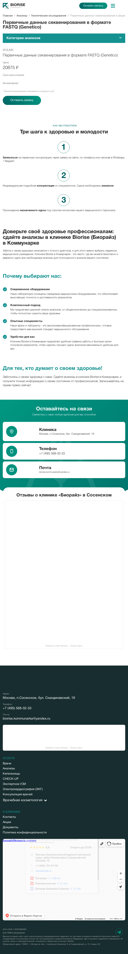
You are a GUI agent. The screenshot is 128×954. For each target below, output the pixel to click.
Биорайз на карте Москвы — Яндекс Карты (63, 646)
